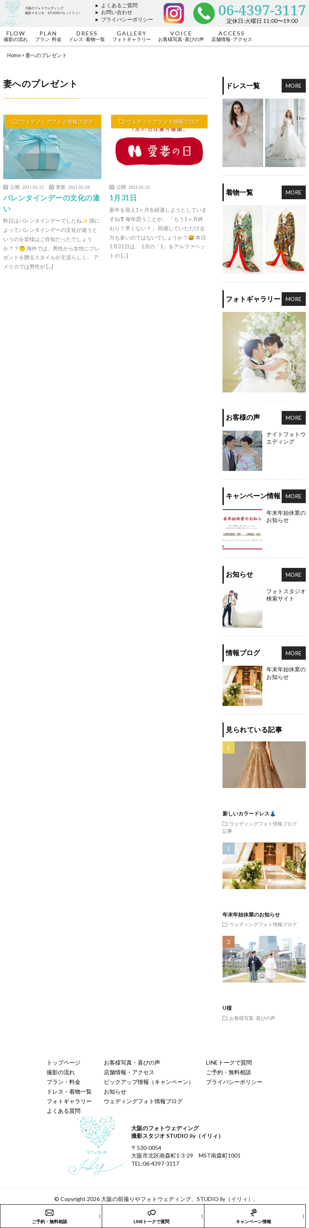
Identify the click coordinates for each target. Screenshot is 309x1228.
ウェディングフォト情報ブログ (56, 121)
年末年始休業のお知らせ (251, 914)
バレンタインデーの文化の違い (51, 203)
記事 (227, 830)
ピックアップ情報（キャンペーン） (149, 1081)
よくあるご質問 (119, 5)
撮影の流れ (61, 1072)
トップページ (63, 1062)
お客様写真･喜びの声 (252, 1017)
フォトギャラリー (69, 1101)
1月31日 (123, 197)
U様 (227, 1008)
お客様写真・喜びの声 (132, 1062)
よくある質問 (63, 1110)
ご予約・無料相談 (228, 1072)
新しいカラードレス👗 (249, 813)
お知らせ (115, 1091)
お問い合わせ (116, 12)
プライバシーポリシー (127, 20)
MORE (294, 85)
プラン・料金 (63, 1081)
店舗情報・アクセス (129, 1072)
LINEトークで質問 (229, 1062)
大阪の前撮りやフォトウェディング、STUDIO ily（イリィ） (177, 1198)
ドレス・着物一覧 (69, 1091)
